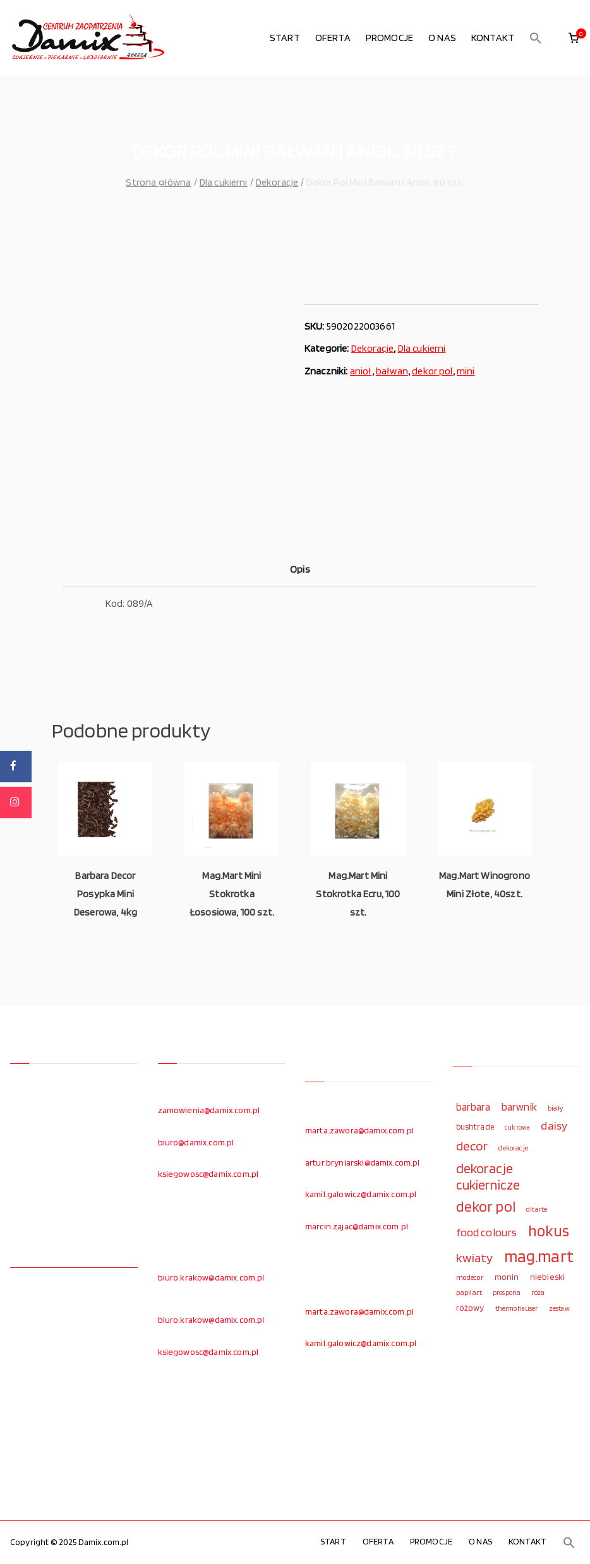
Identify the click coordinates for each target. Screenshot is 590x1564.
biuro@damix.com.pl (196, 1142)
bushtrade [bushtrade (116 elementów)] (475, 1126)
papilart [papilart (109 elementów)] (469, 1292)
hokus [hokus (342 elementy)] (549, 1230)
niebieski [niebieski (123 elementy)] (547, 1277)
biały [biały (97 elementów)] (555, 1108)
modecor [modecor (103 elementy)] (470, 1277)
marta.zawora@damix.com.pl (359, 1130)
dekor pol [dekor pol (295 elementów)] (485, 1206)
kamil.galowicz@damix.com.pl (360, 1194)
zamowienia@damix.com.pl (209, 1110)
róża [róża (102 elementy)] (538, 1292)
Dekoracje (277, 182)
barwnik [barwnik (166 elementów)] (519, 1107)
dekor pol (432, 371)
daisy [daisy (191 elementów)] (554, 1125)
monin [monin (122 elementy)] (507, 1277)
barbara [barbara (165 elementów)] (473, 1107)
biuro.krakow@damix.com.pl (211, 1277)
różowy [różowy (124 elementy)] (470, 1308)
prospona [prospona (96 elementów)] (507, 1292)
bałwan (392, 371)
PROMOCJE (389, 38)
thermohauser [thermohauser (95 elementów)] (516, 1308)
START (285, 38)
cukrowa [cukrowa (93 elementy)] (517, 1127)
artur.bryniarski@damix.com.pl (362, 1162)
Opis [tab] (300, 569)
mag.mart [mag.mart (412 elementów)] (539, 1256)
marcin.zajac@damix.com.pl (356, 1226)
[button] (535, 38)
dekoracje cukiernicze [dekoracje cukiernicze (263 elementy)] (488, 1176)
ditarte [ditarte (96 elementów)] (536, 1209)
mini (466, 371)
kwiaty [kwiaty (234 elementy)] (474, 1257)
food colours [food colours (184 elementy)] (486, 1232)
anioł (361, 371)
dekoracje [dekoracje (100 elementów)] (512, 1147)
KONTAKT (492, 38)
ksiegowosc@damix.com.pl (208, 1174)
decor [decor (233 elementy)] (472, 1146)
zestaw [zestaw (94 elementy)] (559, 1308)
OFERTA (333, 38)
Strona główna (158, 182)
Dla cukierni (224, 182)
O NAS (442, 38)
